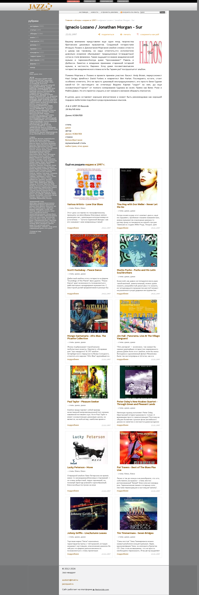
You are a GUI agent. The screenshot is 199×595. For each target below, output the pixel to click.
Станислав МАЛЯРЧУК (37, 126)
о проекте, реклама (109, 12)
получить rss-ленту (130, 12)
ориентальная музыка (37, 214)
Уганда (49, 178)
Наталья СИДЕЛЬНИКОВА (38, 116)
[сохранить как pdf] (148, 34)
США (44, 175)
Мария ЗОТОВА (42, 112)
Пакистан (53, 168)
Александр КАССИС (36, 80)
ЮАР (52, 184)
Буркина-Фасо (47, 190)
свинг (49, 219)
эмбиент (45, 227)
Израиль (41, 153)
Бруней (39, 190)
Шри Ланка (33, 189)
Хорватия (49, 181)
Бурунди (32, 145)
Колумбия (51, 159)
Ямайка (32, 186)
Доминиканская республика (39, 151)
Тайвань (32, 176)
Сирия (38, 197)
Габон (38, 148)
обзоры (36, 34)
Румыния (48, 171)
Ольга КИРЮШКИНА (36, 120)
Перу (37, 170)
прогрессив (50, 217)
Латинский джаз (39, 208)
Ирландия (51, 154)
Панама (32, 170)
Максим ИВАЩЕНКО (42, 110)
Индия (46, 153)
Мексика (40, 165)
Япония (49, 198)
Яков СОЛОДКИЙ (48, 134)
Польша (43, 170)
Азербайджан (49, 139)
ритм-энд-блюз (35, 219)
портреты (37, 41)
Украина (42, 179)
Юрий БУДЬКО (34, 129)
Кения (55, 186)
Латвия (31, 162)
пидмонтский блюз (36, 216)
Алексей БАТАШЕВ (42, 82)
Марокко (32, 165)
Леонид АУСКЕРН (46, 107)
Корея (31, 161)
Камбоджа (47, 157)
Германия (53, 148)
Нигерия (32, 167)
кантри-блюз (51, 214)
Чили (36, 182)
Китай (45, 159)
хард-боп (33, 225)
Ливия (54, 193)
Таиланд (50, 175)
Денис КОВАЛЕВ (43, 99)
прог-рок (32, 217)
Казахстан (38, 157)
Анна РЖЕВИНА (42, 90)
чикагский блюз (35, 227)
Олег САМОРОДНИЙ (48, 118)
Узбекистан (33, 179)
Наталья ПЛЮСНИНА (46, 115)
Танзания (32, 198)
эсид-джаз (53, 227)
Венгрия (52, 145)
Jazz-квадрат (42, 9)
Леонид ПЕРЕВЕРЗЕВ (37, 109)
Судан (39, 175)
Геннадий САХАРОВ (44, 98)
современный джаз (36, 228)
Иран (45, 154)
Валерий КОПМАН (46, 94)
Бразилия (52, 143)
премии (36, 49)
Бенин (38, 143)
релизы (35, 45)
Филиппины (41, 198)
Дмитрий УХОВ (47, 101)
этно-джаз (48, 228)
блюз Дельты (40, 206)
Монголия (48, 195)
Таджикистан (46, 197)
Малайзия (42, 164)
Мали (48, 164)
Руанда (32, 197)
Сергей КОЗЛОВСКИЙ (38, 123)
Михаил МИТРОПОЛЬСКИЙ (41, 112)
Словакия (53, 173)
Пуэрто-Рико (34, 171)
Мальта (54, 187)
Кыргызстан (52, 161)
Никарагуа (50, 167)
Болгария (44, 143)
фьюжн (51, 223)
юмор (32, 67)
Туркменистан (34, 178)
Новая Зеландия (35, 168)
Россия (42, 171)
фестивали (37, 60)
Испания (40, 156)
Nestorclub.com (102, 589)
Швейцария (43, 182)
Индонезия (33, 154)
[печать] (125, 34)
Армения (46, 140)
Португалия (51, 170)
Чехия (31, 182)
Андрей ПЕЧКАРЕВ (44, 88)
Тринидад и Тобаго (43, 176)
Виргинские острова (45, 146)
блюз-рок (49, 206)
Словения (32, 175)
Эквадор (32, 184)
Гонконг (32, 150)
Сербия (39, 173)
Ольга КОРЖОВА (51, 120)
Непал (54, 165)
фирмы (35, 64)
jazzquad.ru (67, 584)
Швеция (51, 182)
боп (30, 208)
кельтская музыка (50, 216)
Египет (53, 192)
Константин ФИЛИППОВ (38, 105)
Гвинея (37, 192)
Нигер (54, 195)
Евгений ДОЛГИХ (46, 102)
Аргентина (39, 140)
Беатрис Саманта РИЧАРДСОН (39, 93)
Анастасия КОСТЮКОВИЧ (38, 84)
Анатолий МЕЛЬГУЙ (48, 85)
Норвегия (45, 168)
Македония (33, 164)
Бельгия (32, 143)
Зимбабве (33, 153)
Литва (42, 162)
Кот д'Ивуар (39, 193)
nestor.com (73, 1)
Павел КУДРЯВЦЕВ (36, 121)
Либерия (47, 193)
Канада (39, 159)
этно (40, 74)
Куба (45, 161)
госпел (46, 209)
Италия (46, 156)
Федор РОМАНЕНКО (48, 128)
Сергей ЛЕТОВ (45, 124)
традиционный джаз (42, 222)
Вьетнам (32, 148)
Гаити (47, 148)
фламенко (44, 223)
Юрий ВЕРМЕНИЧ (47, 129)
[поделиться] (106, 34)
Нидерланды (41, 167)
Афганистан (33, 142)
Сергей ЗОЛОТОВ (36, 123)
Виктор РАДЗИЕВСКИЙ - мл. (39, 96)
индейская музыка (43, 211)
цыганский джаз (43, 225)
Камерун (32, 159)
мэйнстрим (39, 209)
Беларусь (51, 142)
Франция (41, 181)
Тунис (54, 176)
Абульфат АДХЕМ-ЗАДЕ (43, 79)
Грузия (44, 150)
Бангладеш (43, 142)
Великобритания (43, 145)
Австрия (40, 139)
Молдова (47, 165)
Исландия (33, 156)
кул (55, 206)
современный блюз (41, 220)
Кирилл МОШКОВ (42, 104)
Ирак (40, 154)
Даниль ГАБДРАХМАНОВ (48, 132)
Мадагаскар (46, 187)
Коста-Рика (39, 161)
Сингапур (45, 173)
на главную (83, 12)
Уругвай (49, 179)
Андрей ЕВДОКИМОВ (37, 87)
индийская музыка (41, 212)
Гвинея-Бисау (45, 192)
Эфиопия (47, 184)
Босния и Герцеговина (44, 186)
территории (37, 56)
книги (34, 37)
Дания (49, 150)
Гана (43, 148)
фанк (38, 223)
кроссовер (41, 217)
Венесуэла (33, 146)
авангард (33, 203)
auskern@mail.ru (70, 580)
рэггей (44, 219)
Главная (68, 20)
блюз (31, 74)
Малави (32, 195)
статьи (35, 30)
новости (94, 12)
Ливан (37, 162)
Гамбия (32, 192)
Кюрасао (37, 187)
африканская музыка (37, 205)
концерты (37, 52)
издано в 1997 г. (90, 20)
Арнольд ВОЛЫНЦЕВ (44, 91)
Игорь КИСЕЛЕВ (35, 134)
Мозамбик (39, 195)
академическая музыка (45, 203)
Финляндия (33, 181)
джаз (36, 74)
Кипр (31, 187)
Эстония (40, 184)
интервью (37, 26)
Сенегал (32, 173)
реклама (32, 233)
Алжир (31, 140)
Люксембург (50, 162)
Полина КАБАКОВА (50, 121)
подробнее (73, 228)
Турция (43, 178)
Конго (31, 193)
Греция (38, 150)
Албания (41, 189)
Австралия (33, 139)
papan (31, 79)
